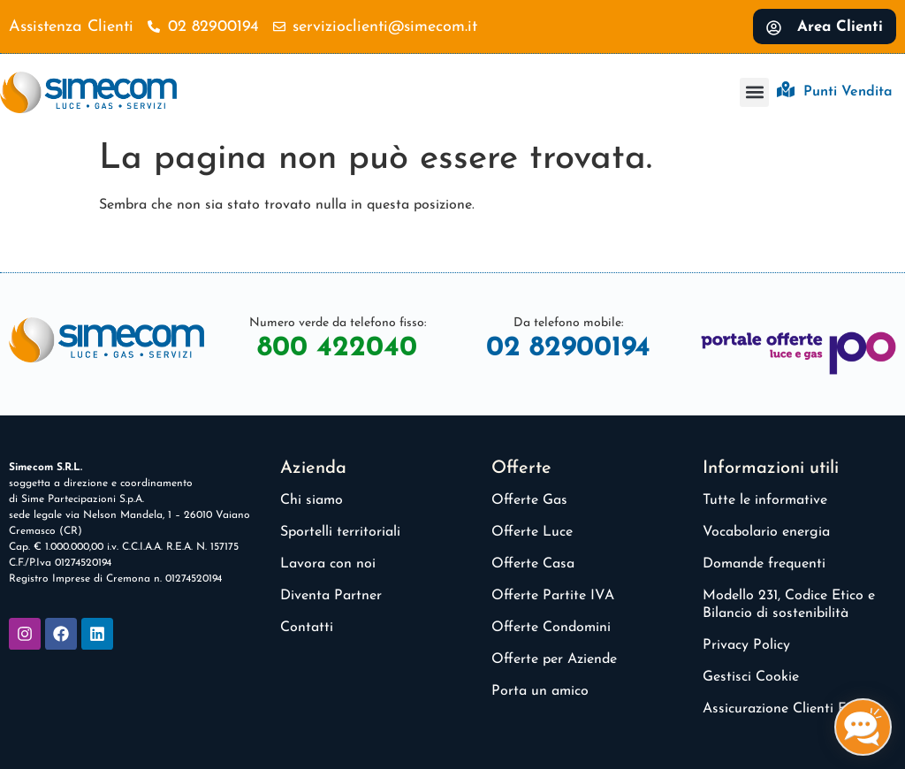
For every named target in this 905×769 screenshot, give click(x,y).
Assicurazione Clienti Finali (787, 709)
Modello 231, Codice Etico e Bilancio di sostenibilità (789, 605)
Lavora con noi (328, 564)
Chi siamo (311, 500)
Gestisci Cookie (751, 677)
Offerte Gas (529, 500)
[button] (754, 92)
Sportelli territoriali (340, 532)
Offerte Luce (532, 532)
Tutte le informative (765, 500)
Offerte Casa (532, 564)
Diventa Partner (331, 596)
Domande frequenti (764, 564)
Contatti (306, 628)
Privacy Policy (746, 645)
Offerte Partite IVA (552, 596)
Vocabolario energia (766, 532)
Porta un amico (540, 691)
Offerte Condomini (551, 628)
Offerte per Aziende (554, 659)
